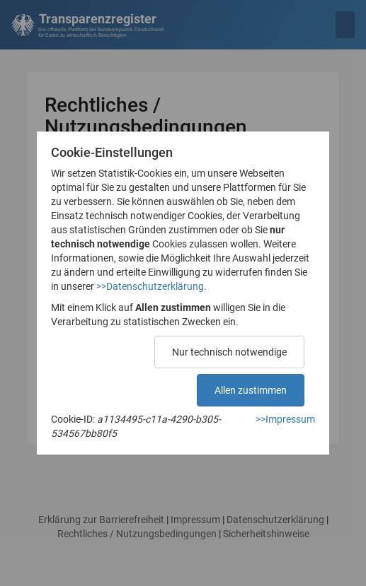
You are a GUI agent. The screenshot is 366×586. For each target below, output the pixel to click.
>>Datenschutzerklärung (150, 286)
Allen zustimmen (251, 390)
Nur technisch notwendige (229, 352)
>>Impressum (285, 419)
